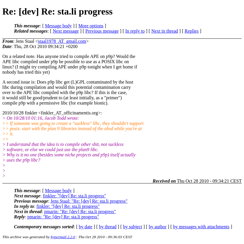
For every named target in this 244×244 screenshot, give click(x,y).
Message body (58, 25)
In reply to (135, 31)
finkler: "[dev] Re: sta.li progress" (74, 195)
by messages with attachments (201, 226)
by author (157, 226)
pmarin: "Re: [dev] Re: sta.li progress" (80, 211)
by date (85, 226)
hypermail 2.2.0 (63, 237)
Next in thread (164, 31)
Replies (192, 31)
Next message (66, 31)
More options (90, 25)
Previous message (102, 31)
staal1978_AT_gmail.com (62, 41)
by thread (108, 226)
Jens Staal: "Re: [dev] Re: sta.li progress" (88, 201)
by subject (132, 226)
